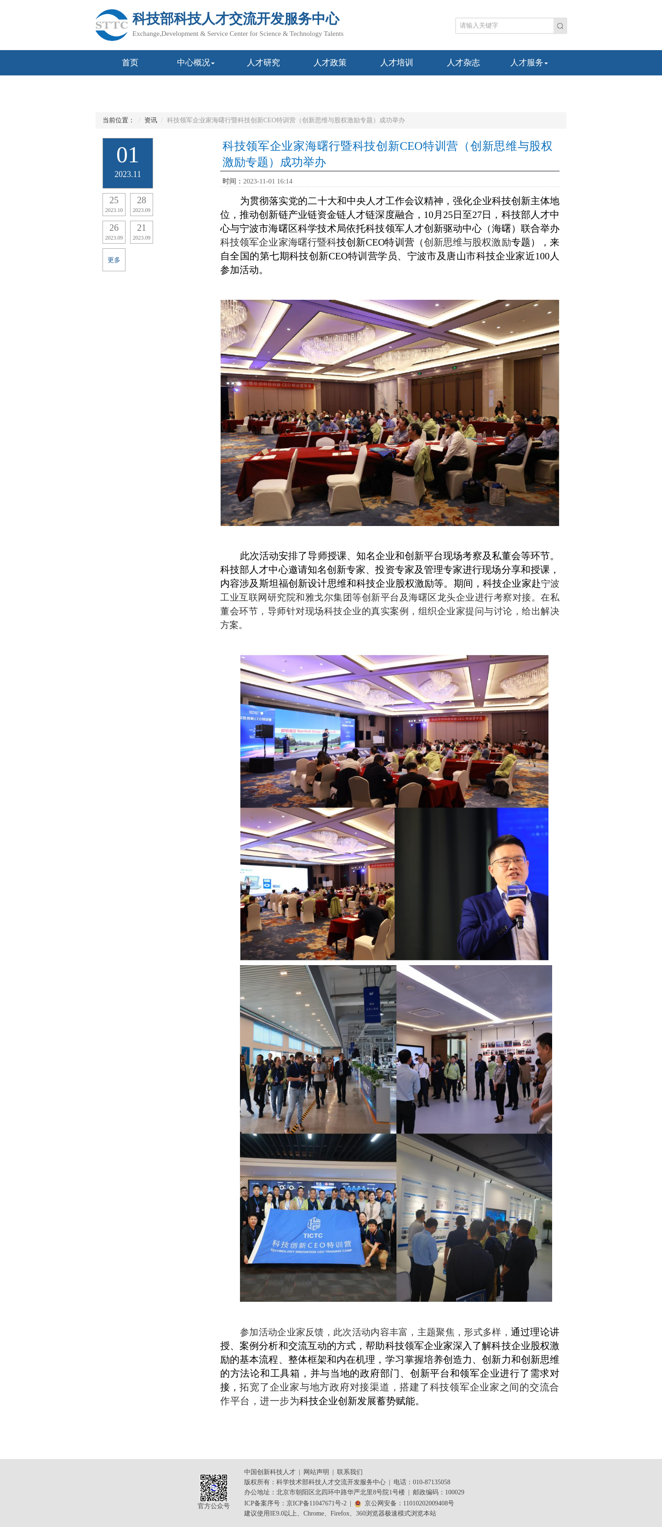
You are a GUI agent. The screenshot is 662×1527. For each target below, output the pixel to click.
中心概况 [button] (196, 62)
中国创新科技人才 (270, 1472)
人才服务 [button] (529, 62)
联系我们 (350, 1472)
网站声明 (316, 1472)
